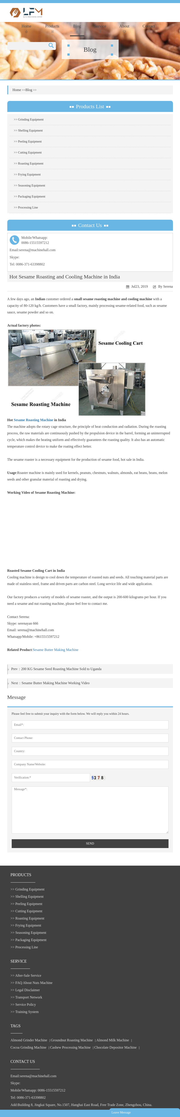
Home (26, 28)
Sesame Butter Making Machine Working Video (56, 683)
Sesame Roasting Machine (33, 420)
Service (100, 28)
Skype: (14, 257)
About (124, 28)
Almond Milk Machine (113, 1040)
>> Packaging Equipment (29, 196)
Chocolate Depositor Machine (115, 1047)
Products (52, 28)
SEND (90, 843)
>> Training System (25, 1012)
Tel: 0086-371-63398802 (27, 264)
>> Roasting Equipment (29, 163)
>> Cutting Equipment (28, 152)
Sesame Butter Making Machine (55, 650)
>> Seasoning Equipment (29, 185)
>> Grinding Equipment (29, 119)
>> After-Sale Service (26, 975)
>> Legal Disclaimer (25, 990)
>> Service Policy (23, 1004)
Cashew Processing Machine (70, 1047)
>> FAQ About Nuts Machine (32, 983)
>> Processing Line (26, 207)
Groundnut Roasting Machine (72, 1040)
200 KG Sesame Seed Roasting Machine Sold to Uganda (61, 669)
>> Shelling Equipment (28, 130)
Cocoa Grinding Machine (29, 1047)
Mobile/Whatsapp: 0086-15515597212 (38, 1090)
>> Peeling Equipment (28, 141)
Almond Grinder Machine (29, 1040)
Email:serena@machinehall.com (33, 250)
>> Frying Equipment (27, 174)
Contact (149, 28)
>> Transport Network (26, 997)
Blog (77, 28)
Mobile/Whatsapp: (90, 240)
